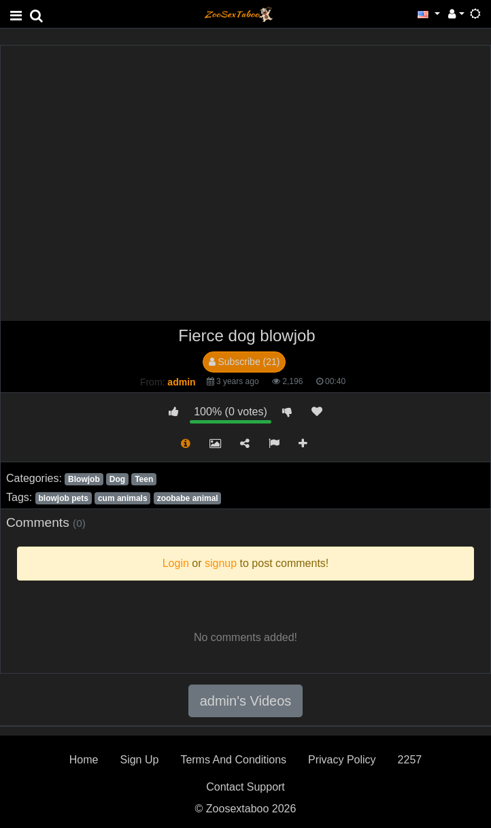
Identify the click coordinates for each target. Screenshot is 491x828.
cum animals (123, 498)
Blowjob (84, 479)
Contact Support (245, 787)
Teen (144, 479)
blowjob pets (63, 498)
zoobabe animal (187, 498)
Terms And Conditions (233, 759)
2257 (410, 759)
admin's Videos (246, 700)
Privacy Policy (342, 759)
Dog (117, 479)
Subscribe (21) (244, 361)
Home (84, 759)
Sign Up (139, 759)
